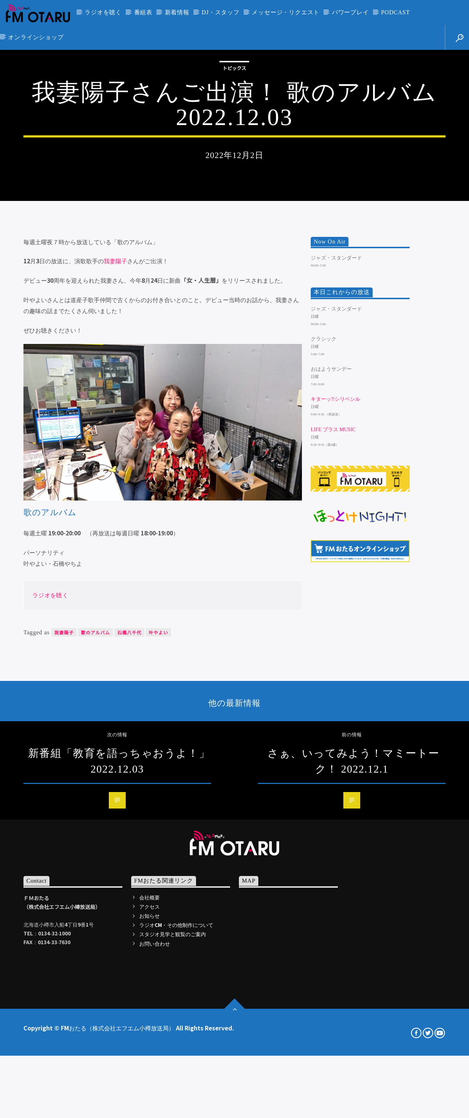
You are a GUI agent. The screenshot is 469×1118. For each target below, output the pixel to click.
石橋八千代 (129, 845)
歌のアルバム (95, 845)
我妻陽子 (115, 473)
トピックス (234, 165)
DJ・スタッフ (220, 12)
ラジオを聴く (103, 12)
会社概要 (149, 1110)
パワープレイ (350, 12)
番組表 (143, 12)
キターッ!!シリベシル (335, 612)
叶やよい (158, 845)
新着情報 (177, 12)
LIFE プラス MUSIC (333, 642)
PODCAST (395, 12)
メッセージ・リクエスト (286, 12)
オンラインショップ (35, 37)
